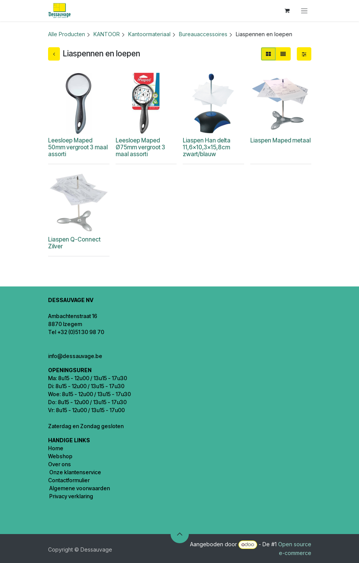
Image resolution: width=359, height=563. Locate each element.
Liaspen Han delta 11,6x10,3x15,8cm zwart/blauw (206, 147)
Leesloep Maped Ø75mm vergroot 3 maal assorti (140, 147)
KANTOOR (106, 34)
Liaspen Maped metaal (280, 140)
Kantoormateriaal (149, 34)
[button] (180, 534)
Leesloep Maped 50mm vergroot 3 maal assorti (78, 147)
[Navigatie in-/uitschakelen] (304, 10)
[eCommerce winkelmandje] (287, 11)
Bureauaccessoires (203, 34)
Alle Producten (66, 34)
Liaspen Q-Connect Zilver (74, 243)
